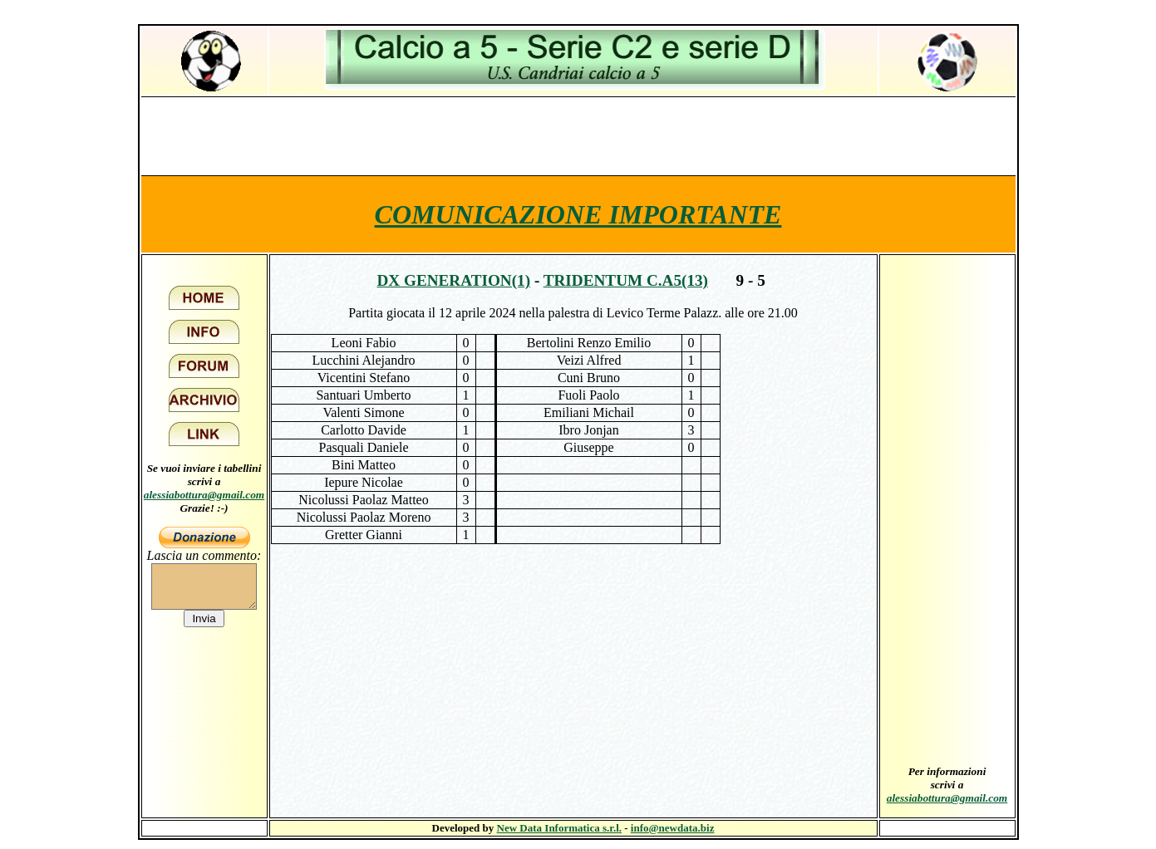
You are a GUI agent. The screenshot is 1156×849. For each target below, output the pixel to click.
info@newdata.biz (673, 828)
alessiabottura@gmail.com (204, 494)
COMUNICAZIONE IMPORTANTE (578, 214)
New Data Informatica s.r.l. (559, 828)
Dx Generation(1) (453, 280)
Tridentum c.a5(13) (626, 280)
